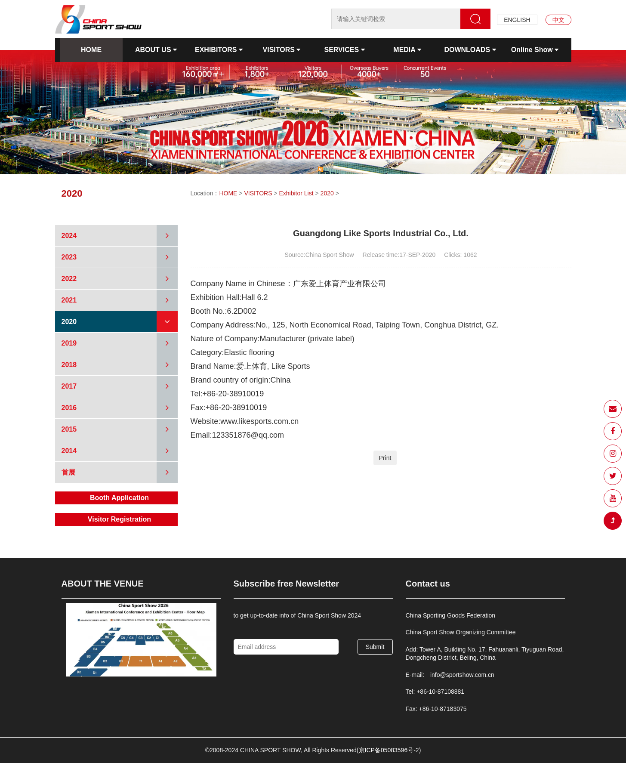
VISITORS (282, 49)
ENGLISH (517, 19)
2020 (327, 193)
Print (385, 457)
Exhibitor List (296, 193)
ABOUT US (156, 49)
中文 (558, 19)
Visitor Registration (119, 519)
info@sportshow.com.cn (462, 674)
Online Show (534, 49)
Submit (375, 646)
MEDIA (407, 49)
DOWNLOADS (470, 49)
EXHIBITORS (219, 49)
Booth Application (119, 497)
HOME (91, 49)
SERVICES (344, 49)
